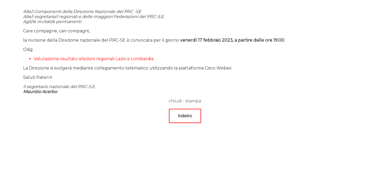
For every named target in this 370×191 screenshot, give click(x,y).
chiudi (175, 100)
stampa (193, 100)
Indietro (185, 116)
